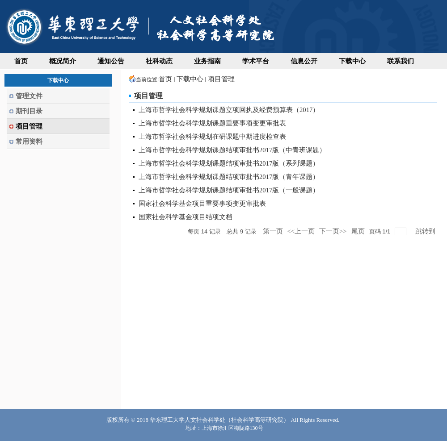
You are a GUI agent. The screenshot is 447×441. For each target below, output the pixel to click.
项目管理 (221, 79)
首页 (165, 79)
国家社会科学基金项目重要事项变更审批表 (202, 203)
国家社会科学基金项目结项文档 (185, 216)
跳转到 (426, 231)
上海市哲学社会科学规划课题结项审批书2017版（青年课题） (229, 176)
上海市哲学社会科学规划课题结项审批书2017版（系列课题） (229, 163)
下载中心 (190, 79)
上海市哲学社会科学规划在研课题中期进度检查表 (212, 136)
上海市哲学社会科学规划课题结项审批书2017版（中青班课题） (232, 150)
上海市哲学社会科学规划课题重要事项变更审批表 (212, 123)
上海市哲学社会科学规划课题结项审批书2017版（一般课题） (229, 190)
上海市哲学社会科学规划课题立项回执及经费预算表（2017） (229, 109)
